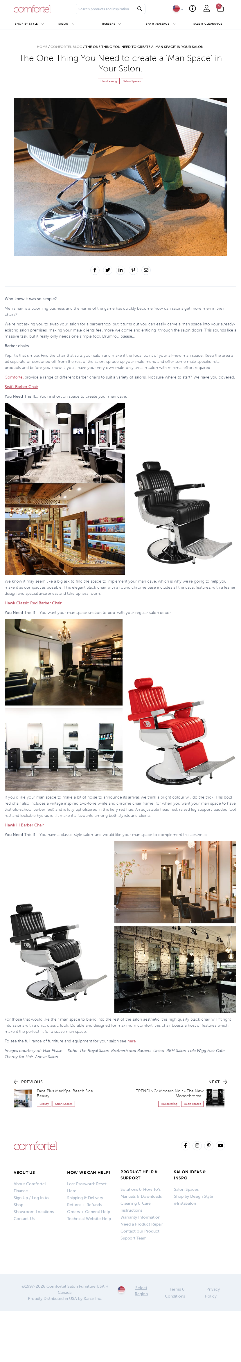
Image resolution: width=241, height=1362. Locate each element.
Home (42, 47)
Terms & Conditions (175, 1293)
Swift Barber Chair (21, 386)
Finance (21, 1190)
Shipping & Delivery (85, 1197)
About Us (24, 1172)
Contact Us (24, 1218)
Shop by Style (26, 24)
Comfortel (14, 377)
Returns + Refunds (84, 1204)
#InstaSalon (185, 1203)
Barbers (108, 24)
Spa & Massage (158, 24)
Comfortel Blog (66, 47)
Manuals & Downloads (141, 1196)
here (131, 1041)
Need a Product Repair (142, 1224)
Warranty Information (140, 1217)
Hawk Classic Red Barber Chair (33, 603)
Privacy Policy (212, 1293)
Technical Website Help (89, 1218)
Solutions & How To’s (141, 1189)
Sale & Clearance (207, 24)
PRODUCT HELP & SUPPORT (139, 1175)
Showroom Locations (34, 1211)
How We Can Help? (89, 1172)
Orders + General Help (88, 1211)
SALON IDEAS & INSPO (190, 1175)
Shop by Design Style (193, 1196)
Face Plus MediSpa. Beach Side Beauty (65, 1093)
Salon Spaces (186, 1189)
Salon (63, 24)
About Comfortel (30, 1183)
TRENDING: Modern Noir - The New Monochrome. (170, 1093)
